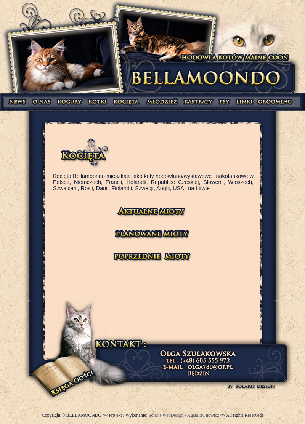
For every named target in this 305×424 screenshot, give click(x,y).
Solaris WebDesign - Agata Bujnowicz (184, 415)
